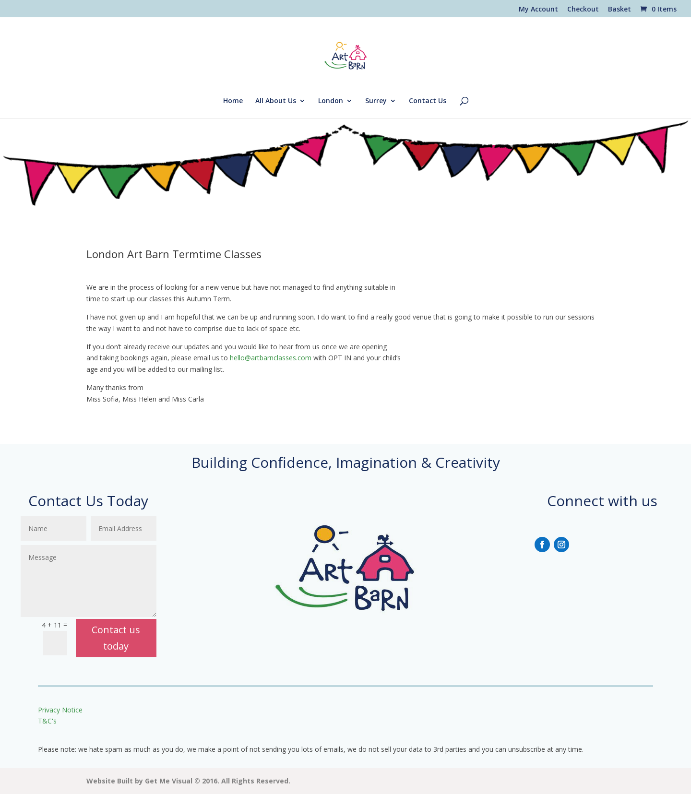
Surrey (376, 101)
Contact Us (427, 101)
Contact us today (116, 637)
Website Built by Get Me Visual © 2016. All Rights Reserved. (188, 780)
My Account (538, 9)
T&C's (47, 720)
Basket (619, 9)
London (330, 101)
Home (233, 101)
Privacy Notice (61, 709)
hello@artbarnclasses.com (270, 357)
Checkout (583, 9)
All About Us (275, 101)
